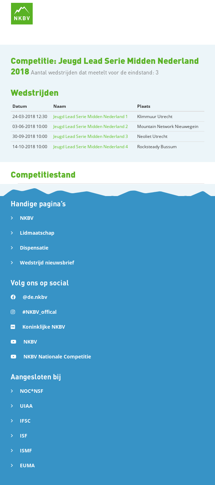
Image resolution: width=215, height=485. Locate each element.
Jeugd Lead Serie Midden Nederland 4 (90, 147)
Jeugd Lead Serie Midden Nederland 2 (90, 126)
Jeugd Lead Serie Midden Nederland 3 (90, 136)
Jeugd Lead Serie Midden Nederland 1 (90, 116)
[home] (22, 13)
